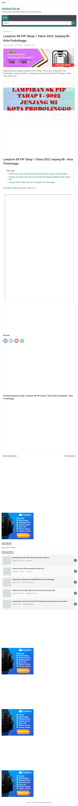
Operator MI (11, 9)
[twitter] (11, 341)
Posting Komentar (29, 45)
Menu (5, 17)
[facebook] (5, 341)
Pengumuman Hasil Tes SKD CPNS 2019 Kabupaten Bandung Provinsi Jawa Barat (40, 601)
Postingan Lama (70, 456)
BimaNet (49, 802)
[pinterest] (16, 341)
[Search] (37, 23)
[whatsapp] (22, 341)
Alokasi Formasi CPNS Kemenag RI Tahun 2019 (28, 568)
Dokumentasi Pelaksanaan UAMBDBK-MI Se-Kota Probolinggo (33, 579)
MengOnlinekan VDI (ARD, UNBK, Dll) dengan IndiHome (30, 557)
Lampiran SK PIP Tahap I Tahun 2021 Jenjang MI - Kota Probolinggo (32, 182)
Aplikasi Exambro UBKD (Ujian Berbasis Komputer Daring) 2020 (33, 590)
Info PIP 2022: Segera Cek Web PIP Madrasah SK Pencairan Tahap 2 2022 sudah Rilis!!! (38, 174)
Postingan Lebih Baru (9, 456)
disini (34, 188)
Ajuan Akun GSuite (9, 547)
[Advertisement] (39, 140)
